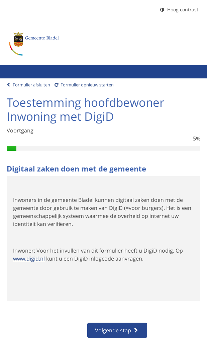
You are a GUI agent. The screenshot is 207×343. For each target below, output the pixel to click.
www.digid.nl (29, 258)
